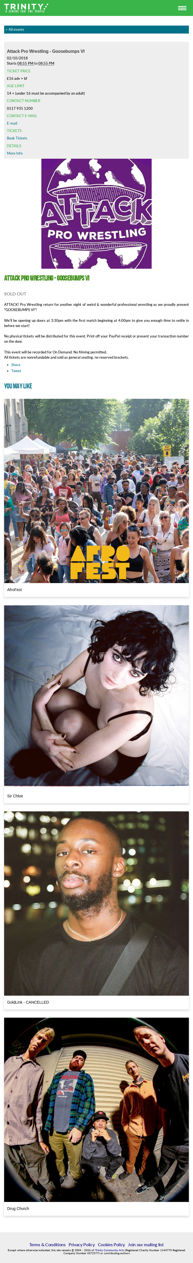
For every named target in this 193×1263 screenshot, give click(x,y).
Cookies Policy (111, 1244)
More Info (15, 153)
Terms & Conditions (47, 1244)
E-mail (12, 123)
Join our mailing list (145, 1244)
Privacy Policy (82, 1244)
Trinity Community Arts (110, 1250)
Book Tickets (17, 138)
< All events (15, 29)
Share (15, 365)
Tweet (16, 371)
